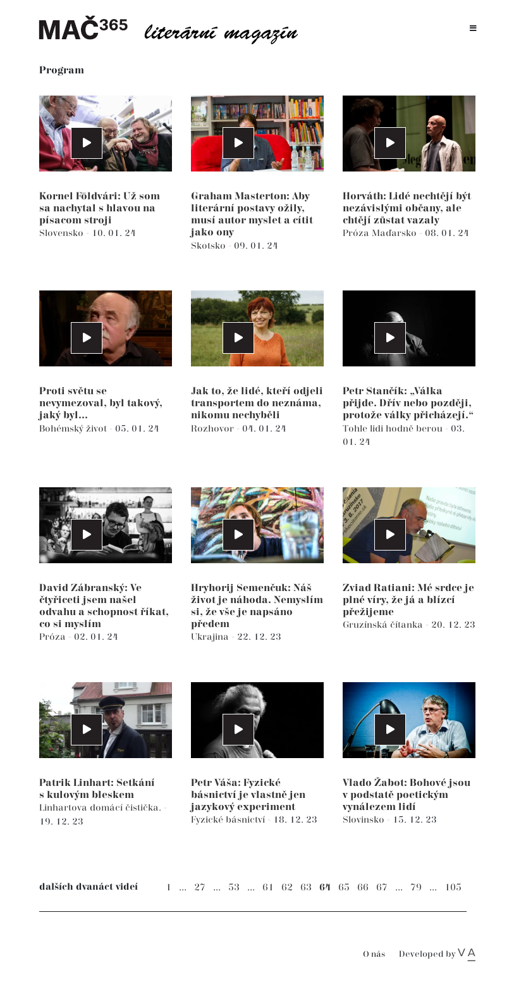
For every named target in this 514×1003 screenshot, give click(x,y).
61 (268, 887)
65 (344, 887)
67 (382, 887)
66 (363, 887)
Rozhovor (213, 428)
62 (287, 887)
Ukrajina (211, 637)
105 (453, 887)
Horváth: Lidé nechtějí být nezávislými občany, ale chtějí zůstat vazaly (407, 208)
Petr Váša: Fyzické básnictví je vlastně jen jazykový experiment (248, 795)
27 (199, 887)
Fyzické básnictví (229, 820)
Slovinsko (365, 820)
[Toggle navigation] (473, 28)
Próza (357, 233)
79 (416, 887)
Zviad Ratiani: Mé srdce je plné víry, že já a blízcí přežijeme (408, 600)
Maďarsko (395, 233)
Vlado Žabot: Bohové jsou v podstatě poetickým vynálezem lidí (406, 795)
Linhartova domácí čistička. (101, 808)
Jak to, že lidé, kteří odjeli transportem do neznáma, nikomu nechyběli (257, 403)
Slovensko (62, 233)
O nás (374, 954)
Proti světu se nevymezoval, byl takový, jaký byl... (100, 403)
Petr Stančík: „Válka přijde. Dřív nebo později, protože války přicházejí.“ (408, 403)
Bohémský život (74, 428)
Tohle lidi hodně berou (394, 428)
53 (234, 887)
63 (306, 887)
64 (325, 887)
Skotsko (209, 246)
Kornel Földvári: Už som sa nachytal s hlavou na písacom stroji (99, 208)
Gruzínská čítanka (384, 625)
